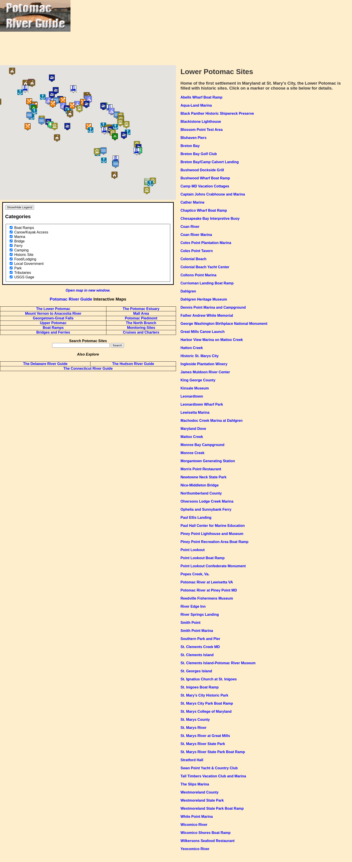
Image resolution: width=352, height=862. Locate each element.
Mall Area (141, 313)
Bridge (19, 241)
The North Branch (141, 323)
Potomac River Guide (71, 299)
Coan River (189, 227)
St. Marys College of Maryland (206, 711)
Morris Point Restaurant (200, 469)
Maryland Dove (193, 429)
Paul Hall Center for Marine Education (212, 526)
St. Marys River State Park (202, 744)
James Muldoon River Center (205, 372)
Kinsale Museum (194, 388)
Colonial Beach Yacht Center (204, 267)
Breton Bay (190, 146)
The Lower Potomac (53, 309)
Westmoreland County (199, 792)
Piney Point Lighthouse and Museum (211, 534)
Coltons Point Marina (198, 275)
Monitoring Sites (141, 328)
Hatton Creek (191, 348)
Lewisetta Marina (194, 412)
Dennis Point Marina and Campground (213, 307)
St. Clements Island (197, 655)
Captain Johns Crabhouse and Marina (212, 194)
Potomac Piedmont (141, 318)
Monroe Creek (192, 453)
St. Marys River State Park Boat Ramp (212, 752)
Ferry (18, 246)
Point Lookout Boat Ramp (202, 558)
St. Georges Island (196, 671)
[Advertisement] (211, 31)
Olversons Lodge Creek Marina (206, 501)
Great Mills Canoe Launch (202, 332)
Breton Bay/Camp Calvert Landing (209, 162)
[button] (78, 115)
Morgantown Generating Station (207, 461)
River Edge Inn (193, 606)
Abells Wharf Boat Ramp (201, 97)
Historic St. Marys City (199, 356)
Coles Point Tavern (196, 251)
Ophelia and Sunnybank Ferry (205, 509)
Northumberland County (201, 493)
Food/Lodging (25, 259)
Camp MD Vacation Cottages (204, 186)
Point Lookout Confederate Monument (213, 566)
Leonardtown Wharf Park (201, 404)
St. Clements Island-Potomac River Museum (217, 663)
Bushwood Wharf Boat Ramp (205, 178)
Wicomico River (193, 825)
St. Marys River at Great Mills (205, 736)
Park (18, 268)
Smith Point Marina (196, 631)
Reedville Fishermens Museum (206, 598)
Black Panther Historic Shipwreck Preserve (217, 113)
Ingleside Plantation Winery (203, 364)
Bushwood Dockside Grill (202, 170)
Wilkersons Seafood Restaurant (207, 841)
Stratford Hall (191, 760)
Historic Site (23, 255)
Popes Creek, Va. (194, 574)
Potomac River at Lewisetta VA (206, 582)
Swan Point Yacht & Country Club (209, 768)
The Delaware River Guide (45, 364)
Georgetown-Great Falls (53, 318)
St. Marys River (193, 728)
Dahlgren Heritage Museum (203, 299)
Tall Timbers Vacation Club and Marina (213, 776)
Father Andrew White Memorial (206, 315)
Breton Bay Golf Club (198, 154)
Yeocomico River (194, 849)
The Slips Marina (194, 784)
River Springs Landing (199, 614)
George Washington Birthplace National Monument (223, 323)
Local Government (29, 264)
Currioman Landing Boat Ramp (206, 283)
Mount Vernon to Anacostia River (53, 313)
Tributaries (22, 273)
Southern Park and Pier (200, 639)
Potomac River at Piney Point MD (208, 590)
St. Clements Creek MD (200, 647)
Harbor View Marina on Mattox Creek (211, 340)
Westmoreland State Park (202, 800)
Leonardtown (191, 396)
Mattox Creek (191, 437)
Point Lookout (192, 550)
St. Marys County (195, 719)
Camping (21, 250)
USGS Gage (24, 277)
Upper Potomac (53, 323)
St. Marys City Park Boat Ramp (206, 703)
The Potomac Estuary (141, 309)
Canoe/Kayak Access (31, 232)
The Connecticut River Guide (88, 368)
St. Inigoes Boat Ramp (199, 687)
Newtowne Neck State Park (203, 477)
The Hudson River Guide (133, 364)
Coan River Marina (196, 235)
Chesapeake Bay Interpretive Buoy (210, 218)
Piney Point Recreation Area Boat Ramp (214, 542)
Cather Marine (192, 202)
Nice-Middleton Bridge (199, 485)
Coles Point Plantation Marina (205, 243)
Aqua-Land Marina (196, 105)
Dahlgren (188, 291)
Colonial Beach (193, 259)
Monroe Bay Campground (202, 445)
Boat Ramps (24, 228)
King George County (198, 380)
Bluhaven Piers (193, 138)
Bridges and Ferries (53, 332)
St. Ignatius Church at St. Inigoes (208, 679)
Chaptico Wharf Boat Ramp (203, 210)
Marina (19, 237)
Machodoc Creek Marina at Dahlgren (211, 420)
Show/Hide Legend (19, 207)
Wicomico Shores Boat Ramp (205, 833)
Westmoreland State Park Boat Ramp (212, 808)
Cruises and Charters (141, 332)
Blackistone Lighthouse (200, 121)
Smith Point (190, 623)
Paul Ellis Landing (195, 517)
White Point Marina (196, 816)
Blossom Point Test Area (201, 130)
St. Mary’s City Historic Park (204, 695)
